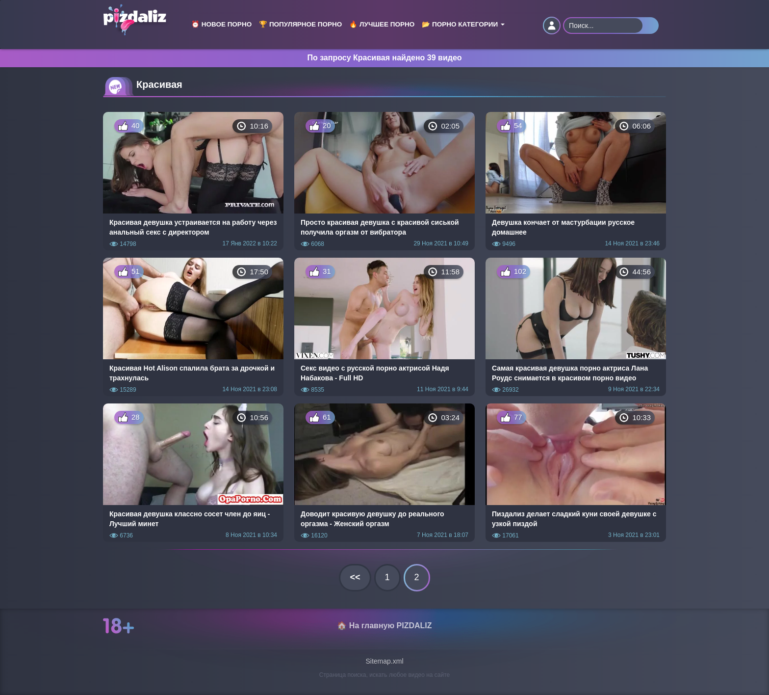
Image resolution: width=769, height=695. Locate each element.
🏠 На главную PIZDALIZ (384, 625)
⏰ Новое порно (221, 24)
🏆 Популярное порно (300, 24)
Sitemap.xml (384, 661)
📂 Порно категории (463, 24)
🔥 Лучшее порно (381, 24)
